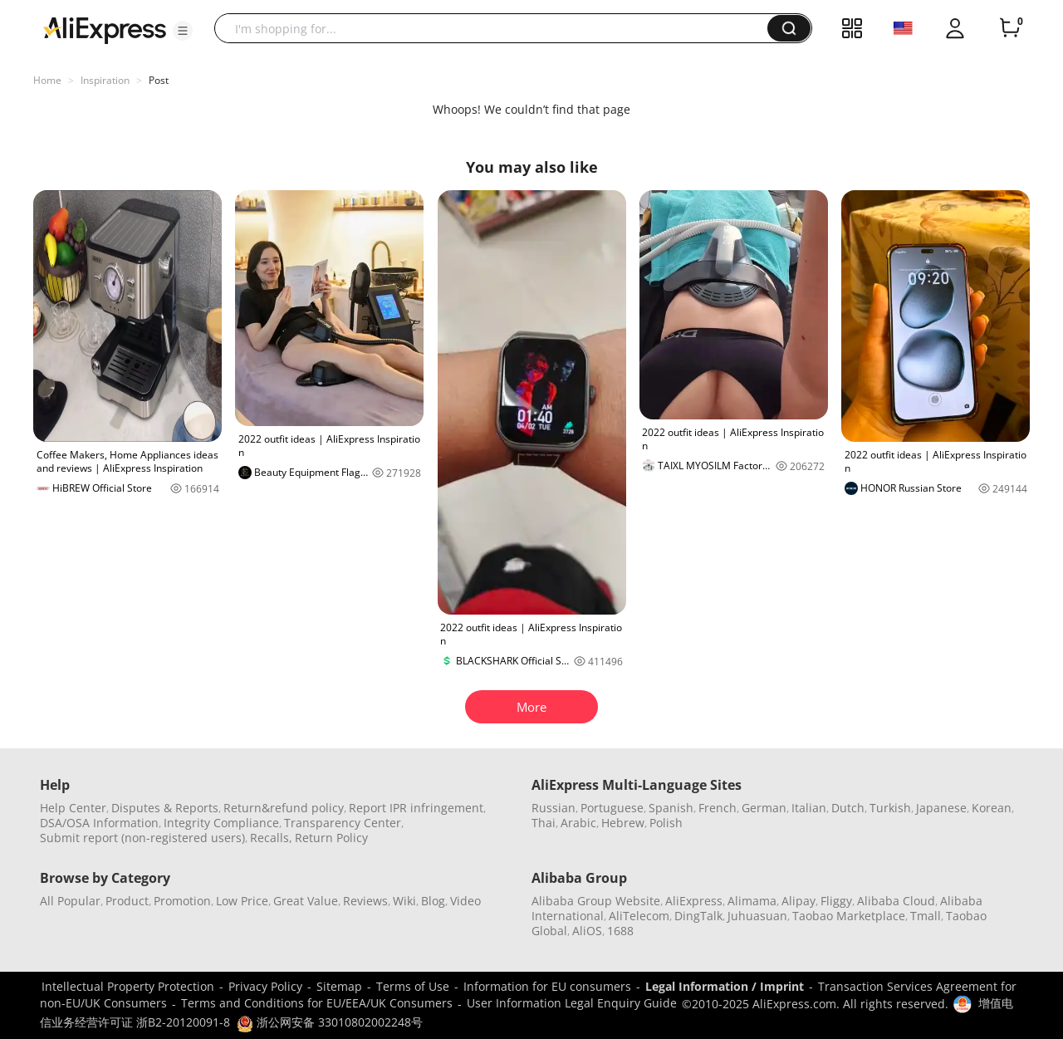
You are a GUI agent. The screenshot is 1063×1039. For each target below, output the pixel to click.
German (764, 808)
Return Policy (331, 837)
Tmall (925, 916)
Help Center (73, 808)
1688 (620, 931)
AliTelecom (639, 916)
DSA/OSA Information (99, 823)
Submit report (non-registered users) (142, 837)
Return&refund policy (283, 808)
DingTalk (698, 916)
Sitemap (339, 986)
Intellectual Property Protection (128, 986)
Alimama (751, 901)
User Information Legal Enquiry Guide (572, 1003)
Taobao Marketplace (848, 916)
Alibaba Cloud (896, 901)
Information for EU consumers (547, 986)
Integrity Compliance (221, 823)
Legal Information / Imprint (724, 986)
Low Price (242, 901)
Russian (554, 808)
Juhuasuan (757, 916)
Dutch (848, 808)
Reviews (365, 901)
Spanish (671, 808)
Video (465, 901)
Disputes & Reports (164, 808)
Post (159, 80)
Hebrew (622, 823)
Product (127, 901)
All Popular (70, 901)
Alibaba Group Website (596, 901)
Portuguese (612, 808)
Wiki (404, 901)
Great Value (305, 901)
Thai (544, 823)
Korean (992, 808)
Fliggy (836, 901)
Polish (666, 823)
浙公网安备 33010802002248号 (330, 1022)
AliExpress (694, 901)
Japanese (941, 808)
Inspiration (105, 80)
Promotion (182, 901)
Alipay (798, 901)
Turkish (890, 808)
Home (47, 80)
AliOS (587, 931)
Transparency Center (342, 823)
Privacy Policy (265, 986)
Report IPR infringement (416, 808)
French (717, 808)
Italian (808, 808)
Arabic (578, 823)
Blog (433, 901)
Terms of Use (412, 986)
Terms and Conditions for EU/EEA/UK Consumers (317, 1003)
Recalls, (271, 837)
